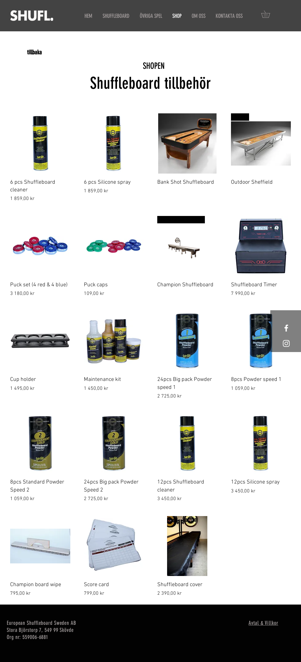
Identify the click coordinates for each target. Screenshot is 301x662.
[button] (269, 14)
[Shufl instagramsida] (286, 343)
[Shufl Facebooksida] (286, 328)
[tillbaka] (34, 52)
